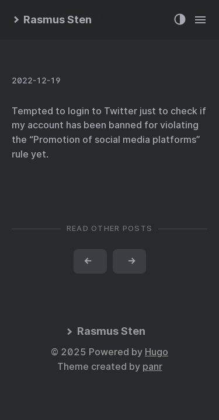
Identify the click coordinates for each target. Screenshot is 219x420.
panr (152, 366)
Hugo (156, 352)
